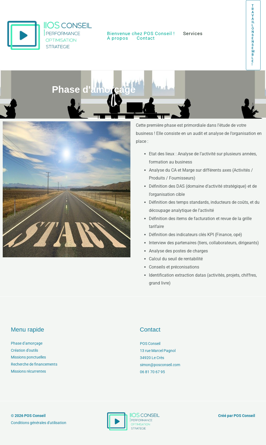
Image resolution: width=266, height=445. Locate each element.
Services (190, 33)
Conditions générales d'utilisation (38, 423)
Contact (143, 38)
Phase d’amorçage (26, 343)
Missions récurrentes (28, 372)
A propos (116, 38)
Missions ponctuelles (28, 358)
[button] (250, 35)
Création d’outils (24, 350)
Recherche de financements (34, 365)
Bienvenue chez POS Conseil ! (140, 33)
